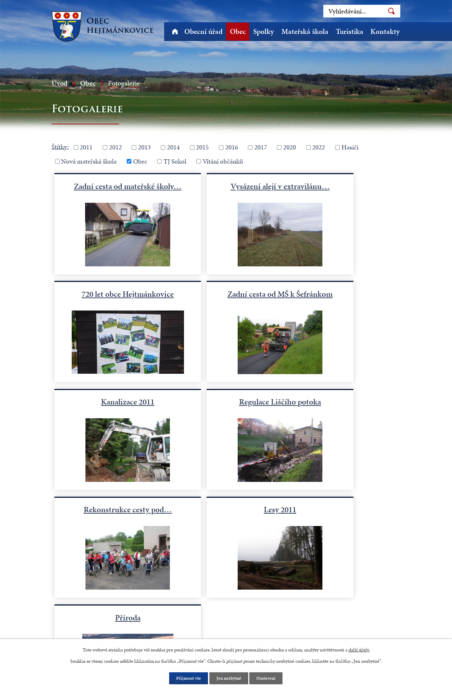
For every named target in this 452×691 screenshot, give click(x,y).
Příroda (342, 412)
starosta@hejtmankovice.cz (99, 611)
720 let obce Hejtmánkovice (342, 186)
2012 (115, 147)
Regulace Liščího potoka (342, 299)
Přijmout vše (187, 678)
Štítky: (60, 146)
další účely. (359, 649)
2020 (289, 147)
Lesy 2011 (226, 412)
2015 (202, 147)
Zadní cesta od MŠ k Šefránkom (109, 304)
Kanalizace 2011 (225, 299)
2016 (231, 147)
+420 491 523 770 (87, 593)
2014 (173, 147)
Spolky (263, 31)
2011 (86, 147)
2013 (144, 147)
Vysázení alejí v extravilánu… (225, 191)
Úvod (174, 32)
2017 (260, 147)
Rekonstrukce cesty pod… (110, 412)
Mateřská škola (304, 31)
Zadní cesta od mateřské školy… (109, 191)
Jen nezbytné (229, 678)
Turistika (349, 31)
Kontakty (385, 31)
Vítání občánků (223, 161)
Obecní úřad (203, 31)
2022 (318, 147)
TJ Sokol (174, 161)
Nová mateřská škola (89, 161)
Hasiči (349, 147)
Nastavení (268, 678)
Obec (238, 31)
